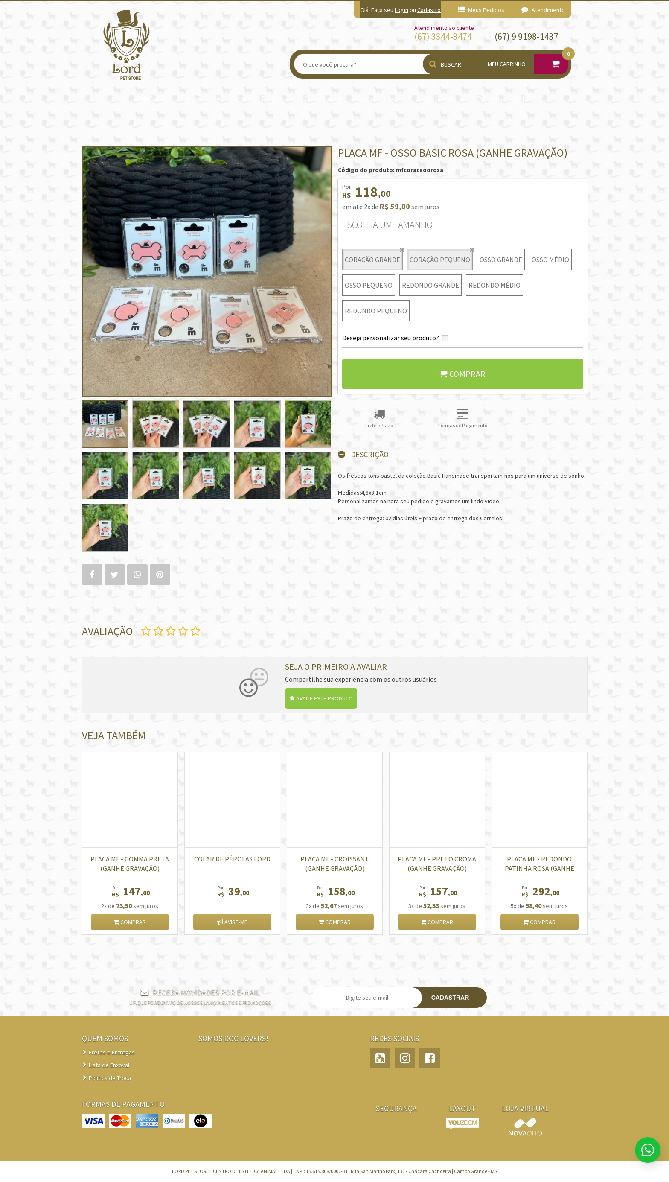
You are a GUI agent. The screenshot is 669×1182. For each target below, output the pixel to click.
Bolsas (362, 98)
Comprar (462, 373)
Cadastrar (450, 997)
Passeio (273, 98)
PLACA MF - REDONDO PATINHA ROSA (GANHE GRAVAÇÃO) (539, 868)
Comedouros (323, 98)
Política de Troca (110, 1078)
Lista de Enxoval (109, 1065)
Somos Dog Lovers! (233, 1038)
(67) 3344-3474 (443, 36)
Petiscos (489, 98)
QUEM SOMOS (105, 1038)
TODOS (524, 98)
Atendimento (543, 10)
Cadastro (429, 10)
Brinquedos (193, 98)
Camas (240, 98)
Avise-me (232, 922)
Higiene (395, 98)
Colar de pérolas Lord (232, 859)
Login (401, 10)
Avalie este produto (321, 698)
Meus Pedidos (481, 10)
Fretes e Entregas (112, 1052)
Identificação (436, 98)
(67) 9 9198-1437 (526, 36)
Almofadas (150, 98)
